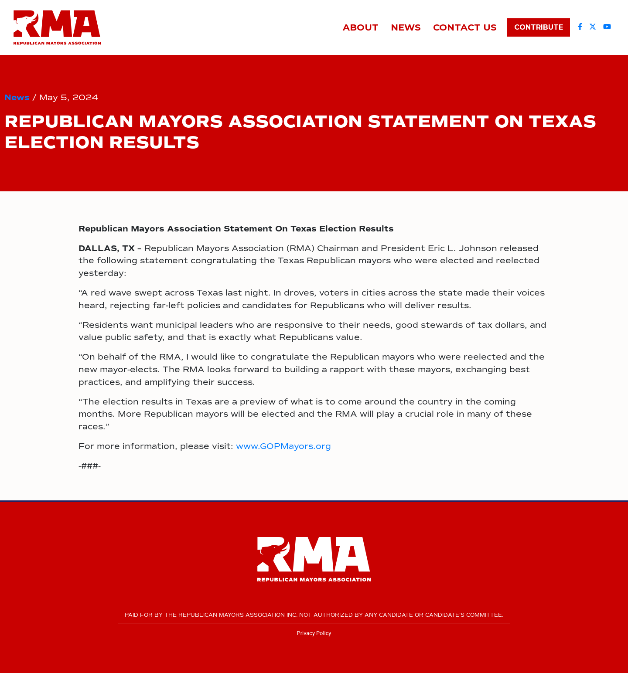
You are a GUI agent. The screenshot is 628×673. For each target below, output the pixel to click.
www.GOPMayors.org (283, 446)
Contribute (538, 27)
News (17, 97)
